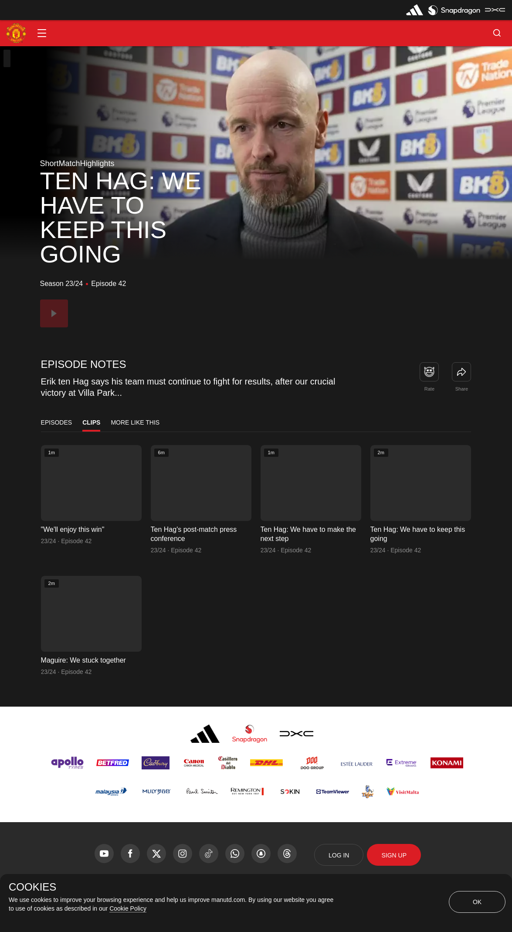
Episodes (56, 422)
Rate (429, 388)
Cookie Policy (127, 908)
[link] (461, 371)
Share (461, 388)
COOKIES (32, 887)
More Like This (135, 422)
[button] (41, 33)
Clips (91, 422)
